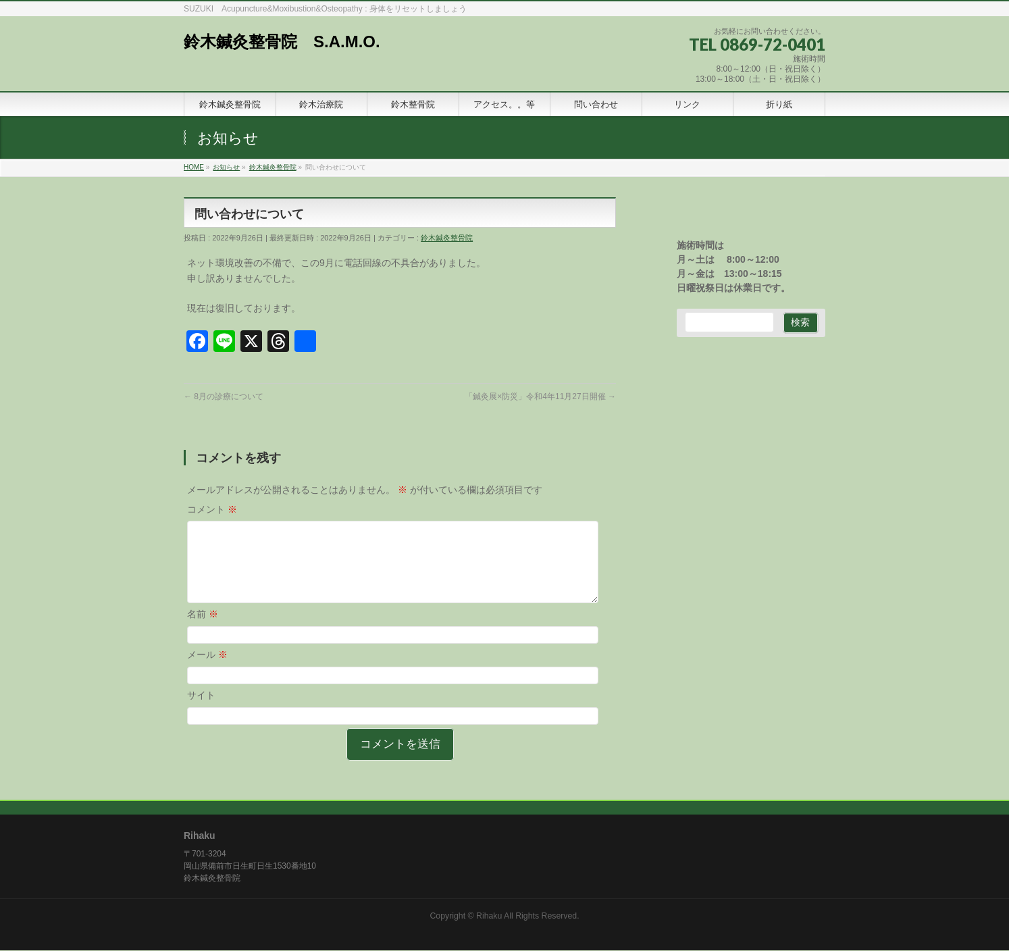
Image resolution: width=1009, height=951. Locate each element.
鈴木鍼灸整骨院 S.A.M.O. (282, 41)
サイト (201, 711)
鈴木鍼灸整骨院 (447, 238)
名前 (202, 630)
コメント (212, 509)
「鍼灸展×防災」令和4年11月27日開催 (540, 396)
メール (207, 670)
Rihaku (489, 916)
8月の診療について (223, 396)
